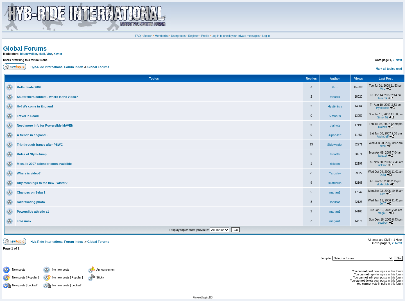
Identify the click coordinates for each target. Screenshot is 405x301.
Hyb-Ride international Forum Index (56, 67)
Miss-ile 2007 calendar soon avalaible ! (45, 163)
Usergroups (178, 35)
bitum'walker (28, 53)
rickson (335, 163)
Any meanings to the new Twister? (42, 183)
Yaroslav (335, 173)
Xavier (58, 53)
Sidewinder (334, 144)
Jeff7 (383, 203)
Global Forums (25, 48)
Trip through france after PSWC (40, 144)
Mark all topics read (389, 68)
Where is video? (28, 173)
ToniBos (334, 202)
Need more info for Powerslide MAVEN (45, 125)
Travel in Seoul (28, 116)
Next (399, 60)
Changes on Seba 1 (31, 192)
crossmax (24, 221)
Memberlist (162, 35)
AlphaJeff (335, 135)
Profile (205, 35)
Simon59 (335, 116)
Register (193, 35)
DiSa (383, 174)
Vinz (49, 53)
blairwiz (335, 125)
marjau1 (335, 192)
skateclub (334, 183)
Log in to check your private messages (236, 35)
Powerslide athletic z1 (33, 211)
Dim (382, 194)
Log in (266, 35)
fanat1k (335, 96)
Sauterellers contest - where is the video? (47, 96)
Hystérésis (335, 106)
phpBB (208, 297)
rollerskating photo (31, 202)
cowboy (383, 222)
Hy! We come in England (35, 106)
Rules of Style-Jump (32, 154)
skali (42, 53)
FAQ (138, 35)
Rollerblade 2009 (29, 87)
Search (147, 35)
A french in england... (32, 135)
